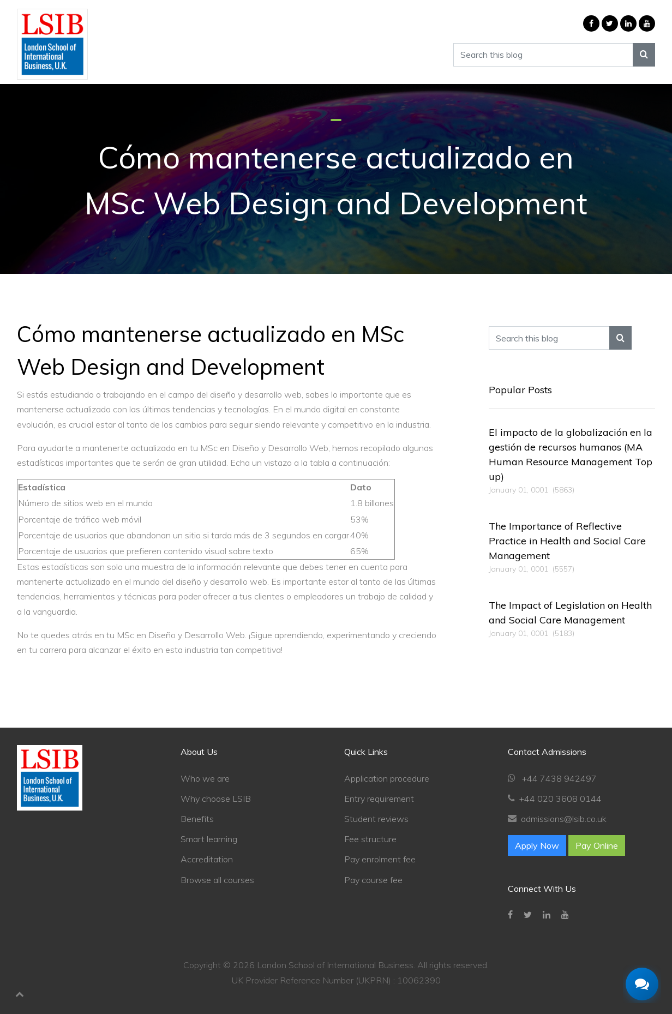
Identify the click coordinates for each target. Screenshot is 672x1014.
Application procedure (386, 778)
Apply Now (537, 845)
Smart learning (209, 838)
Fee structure (370, 838)
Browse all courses (217, 879)
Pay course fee (373, 879)
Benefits (197, 818)
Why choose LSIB (216, 798)
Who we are (205, 778)
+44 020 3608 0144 (560, 798)
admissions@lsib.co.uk (564, 818)
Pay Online (596, 845)
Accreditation (207, 859)
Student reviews (376, 818)
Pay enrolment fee (380, 859)
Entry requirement (379, 798)
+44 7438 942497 (558, 778)
